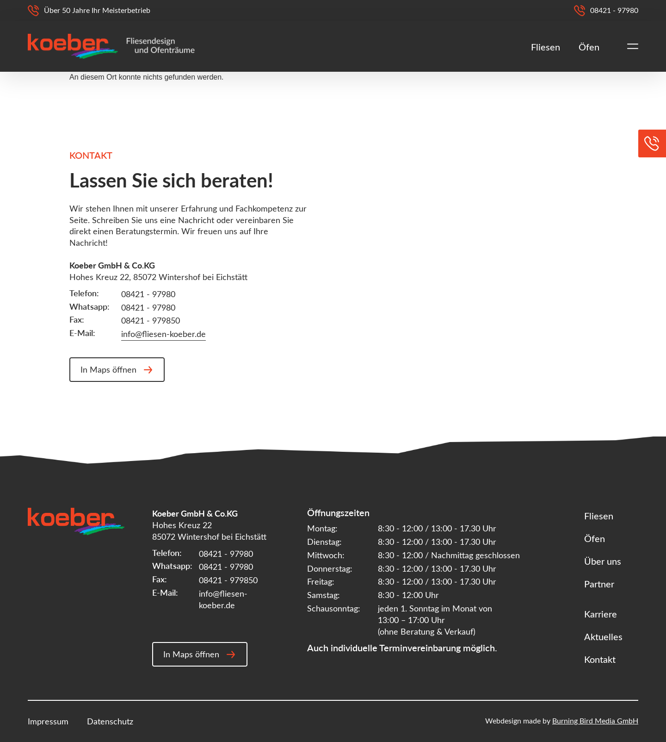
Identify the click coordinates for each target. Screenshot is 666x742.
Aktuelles (603, 636)
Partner (599, 583)
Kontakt (600, 659)
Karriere (600, 613)
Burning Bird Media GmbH (595, 720)
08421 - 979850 (150, 320)
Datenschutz (110, 721)
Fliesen (545, 46)
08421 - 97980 (148, 293)
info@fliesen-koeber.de (163, 333)
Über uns (602, 561)
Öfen (589, 46)
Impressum (48, 721)
